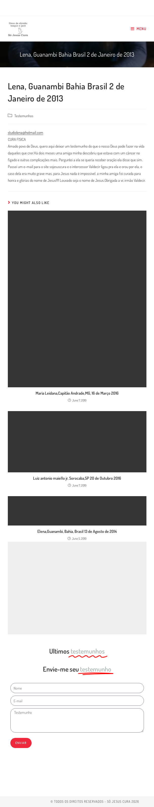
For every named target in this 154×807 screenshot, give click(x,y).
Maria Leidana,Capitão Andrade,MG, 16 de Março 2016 (77, 393)
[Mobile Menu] (138, 29)
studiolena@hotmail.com (25, 132)
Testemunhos (23, 115)
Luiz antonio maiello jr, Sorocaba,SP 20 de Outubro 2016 (77, 478)
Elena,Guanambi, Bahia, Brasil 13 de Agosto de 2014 (77, 531)
